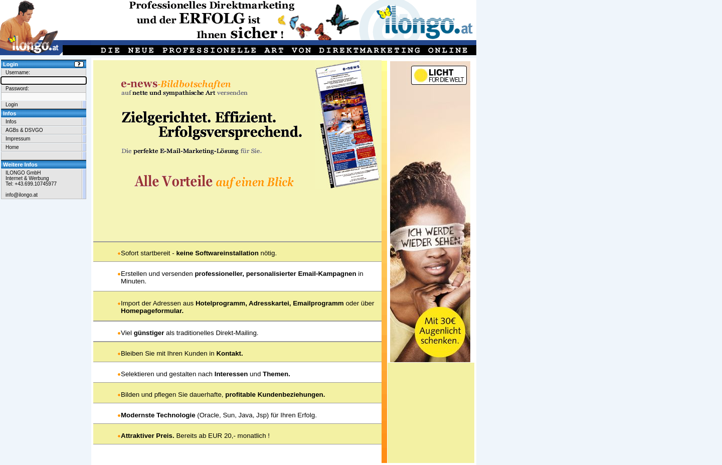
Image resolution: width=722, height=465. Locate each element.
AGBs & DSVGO (24, 130)
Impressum (18, 138)
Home (12, 147)
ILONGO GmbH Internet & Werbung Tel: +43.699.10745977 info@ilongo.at (31, 184)
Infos (11, 121)
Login (12, 104)
